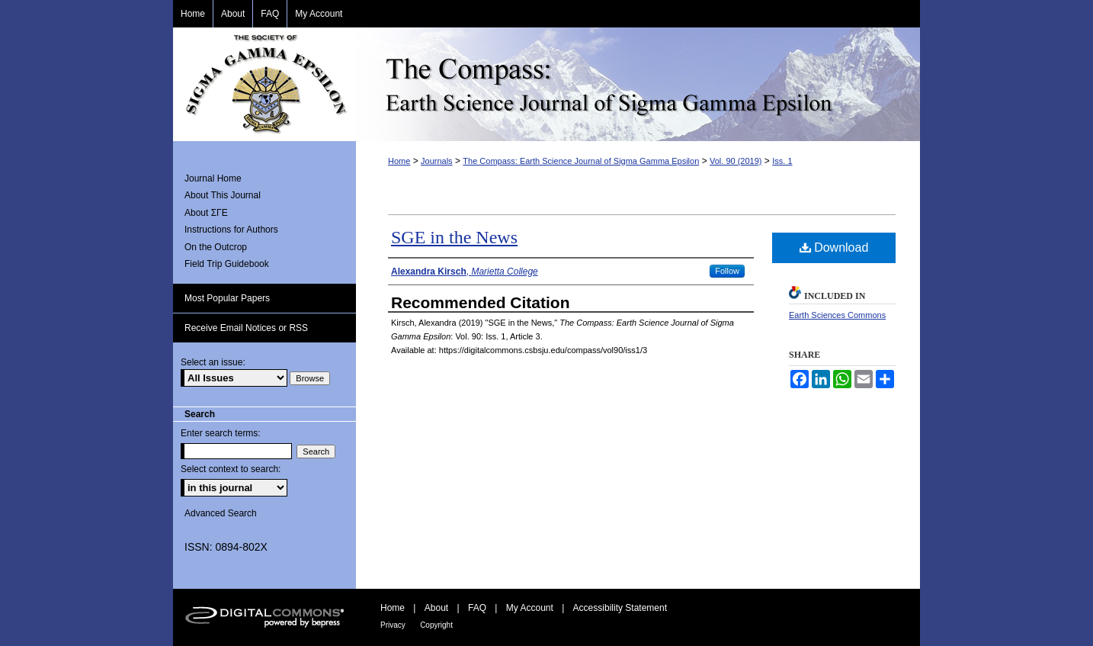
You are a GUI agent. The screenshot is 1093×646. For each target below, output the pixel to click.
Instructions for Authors (231, 229)
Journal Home (213, 178)
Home (399, 161)
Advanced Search (220, 513)
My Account (529, 608)
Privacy (392, 625)
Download (834, 247)
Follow (727, 270)
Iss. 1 (782, 161)
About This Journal (222, 195)
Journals (437, 161)
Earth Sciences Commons (837, 315)
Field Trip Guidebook (226, 264)
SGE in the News (454, 237)
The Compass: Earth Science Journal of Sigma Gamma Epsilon (638, 84)
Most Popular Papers (227, 298)
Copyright (436, 625)
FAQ (477, 608)
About (436, 608)
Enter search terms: (221, 433)
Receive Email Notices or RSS (246, 328)
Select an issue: (213, 362)
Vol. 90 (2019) (736, 161)
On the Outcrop (215, 247)
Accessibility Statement (620, 608)
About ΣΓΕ (206, 212)
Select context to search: (230, 469)
